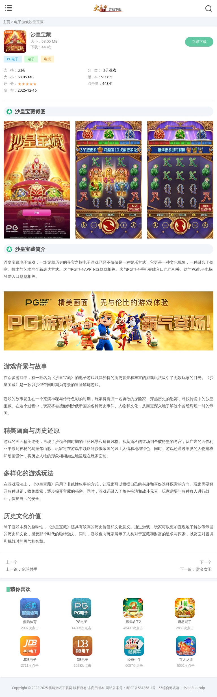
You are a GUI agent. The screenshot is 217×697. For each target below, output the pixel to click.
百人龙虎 (186, 660)
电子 (31, 59)
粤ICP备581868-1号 (141, 687)
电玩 (47, 59)
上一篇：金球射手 (21, 569)
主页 (6, 21)
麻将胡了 (185, 622)
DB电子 (82, 660)
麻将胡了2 (133, 622)
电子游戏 (21, 21)
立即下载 (199, 41)
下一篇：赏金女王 (196, 569)
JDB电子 (29, 660)
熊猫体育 (30, 622)
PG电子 (12, 59)
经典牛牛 (134, 660)
